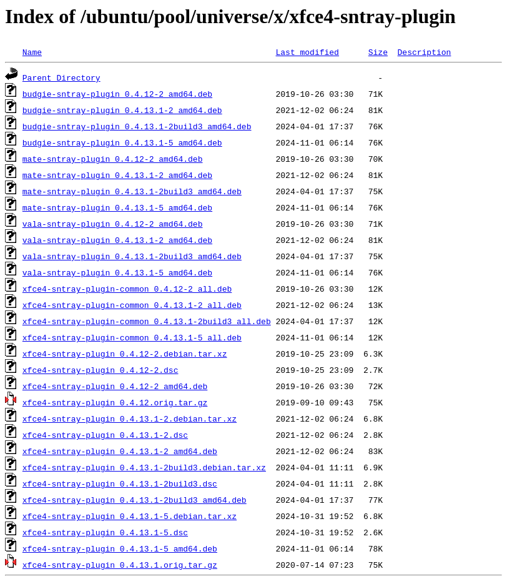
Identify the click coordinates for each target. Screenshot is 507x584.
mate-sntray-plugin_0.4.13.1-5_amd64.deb (117, 207)
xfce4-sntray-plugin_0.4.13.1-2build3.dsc (119, 483)
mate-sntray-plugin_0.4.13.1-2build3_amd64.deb (132, 191)
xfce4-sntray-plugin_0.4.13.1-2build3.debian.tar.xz (144, 467)
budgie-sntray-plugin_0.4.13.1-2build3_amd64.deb (137, 126)
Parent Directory (61, 77)
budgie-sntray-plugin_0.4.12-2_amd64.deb (117, 93)
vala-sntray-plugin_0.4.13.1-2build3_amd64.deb (132, 256)
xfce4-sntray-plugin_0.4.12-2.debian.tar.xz (124, 353)
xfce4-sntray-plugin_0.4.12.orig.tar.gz (114, 402)
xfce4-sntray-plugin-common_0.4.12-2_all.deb (127, 288)
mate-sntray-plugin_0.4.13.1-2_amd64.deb (117, 175)
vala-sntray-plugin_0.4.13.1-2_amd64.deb (117, 239)
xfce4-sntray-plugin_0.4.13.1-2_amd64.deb (119, 451)
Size (378, 51)
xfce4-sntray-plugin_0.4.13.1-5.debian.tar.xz (129, 516)
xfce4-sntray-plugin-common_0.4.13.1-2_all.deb (132, 304)
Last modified (306, 51)
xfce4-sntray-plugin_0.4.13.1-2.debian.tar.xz (129, 418)
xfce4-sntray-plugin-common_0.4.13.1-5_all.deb (132, 337)
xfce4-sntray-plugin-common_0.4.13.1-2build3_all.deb (146, 321)
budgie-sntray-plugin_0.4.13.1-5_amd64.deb (122, 142)
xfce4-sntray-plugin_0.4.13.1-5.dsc (105, 532)
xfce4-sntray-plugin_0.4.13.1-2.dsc (105, 434)
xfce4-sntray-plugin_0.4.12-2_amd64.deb (114, 386)
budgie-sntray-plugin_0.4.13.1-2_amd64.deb (122, 110)
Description (424, 51)
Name (32, 51)
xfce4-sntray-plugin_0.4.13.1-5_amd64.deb (119, 548)
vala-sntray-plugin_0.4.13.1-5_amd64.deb (117, 272)
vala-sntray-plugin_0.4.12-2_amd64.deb (112, 223)
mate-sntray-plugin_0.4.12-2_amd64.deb (112, 158)
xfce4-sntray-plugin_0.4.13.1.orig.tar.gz (119, 564)
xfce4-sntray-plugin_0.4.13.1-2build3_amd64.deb (134, 499)
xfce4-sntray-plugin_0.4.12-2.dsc (100, 369)
